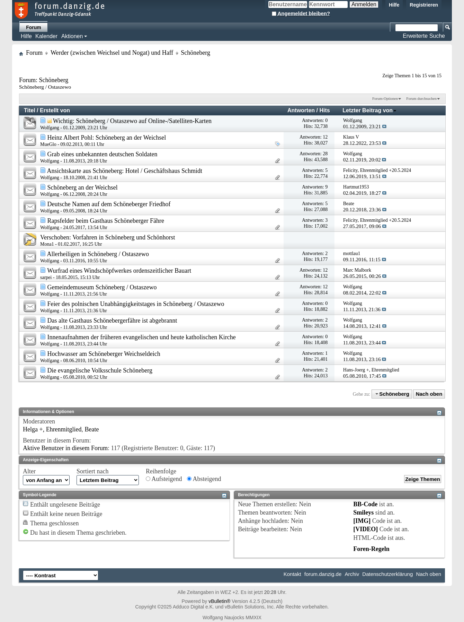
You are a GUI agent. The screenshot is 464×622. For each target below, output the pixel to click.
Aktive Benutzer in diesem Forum (65, 448)
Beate (92, 429)
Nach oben (429, 394)
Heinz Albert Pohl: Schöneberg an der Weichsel (106, 137)
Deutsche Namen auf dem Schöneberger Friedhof (109, 204)
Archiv (352, 574)
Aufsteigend (164, 478)
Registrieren (424, 5)
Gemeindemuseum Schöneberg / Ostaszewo (102, 287)
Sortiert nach (92, 471)
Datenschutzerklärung (387, 574)
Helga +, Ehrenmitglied (52, 429)
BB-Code (365, 504)
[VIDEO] (365, 529)
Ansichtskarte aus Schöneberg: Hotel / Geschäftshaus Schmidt (125, 170)
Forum (33, 27)
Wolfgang (49, 127)
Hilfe (394, 5)
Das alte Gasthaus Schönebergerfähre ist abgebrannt (112, 320)
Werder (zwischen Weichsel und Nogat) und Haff (112, 52)
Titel (29, 110)
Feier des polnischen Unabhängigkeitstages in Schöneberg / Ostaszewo (135, 303)
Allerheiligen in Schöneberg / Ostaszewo (98, 254)
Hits (324, 110)
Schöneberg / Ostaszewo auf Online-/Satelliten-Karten (144, 120)
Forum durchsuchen (421, 98)
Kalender (46, 36)
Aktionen (72, 36)
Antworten (301, 110)
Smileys (363, 512)
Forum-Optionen (385, 98)
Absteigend (204, 478)
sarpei (46, 277)
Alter (29, 471)
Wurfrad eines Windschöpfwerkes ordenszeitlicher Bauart (119, 270)
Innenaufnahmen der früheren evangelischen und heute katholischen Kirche (141, 337)
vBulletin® (219, 601)
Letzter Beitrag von (369, 110)
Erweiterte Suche (424, 36)
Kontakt (292, 574)
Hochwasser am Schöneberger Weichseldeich (103, 353)
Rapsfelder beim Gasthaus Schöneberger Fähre (105, 220)
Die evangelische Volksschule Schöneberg (99, 370)
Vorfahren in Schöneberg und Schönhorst (123, 237)
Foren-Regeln (371, 548)
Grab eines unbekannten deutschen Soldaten (102, 154)
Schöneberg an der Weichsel (82, 187)
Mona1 (47, 244)
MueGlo (48, 144)
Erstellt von (55, 110)
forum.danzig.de (323, 574)
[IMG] (362, 520)
